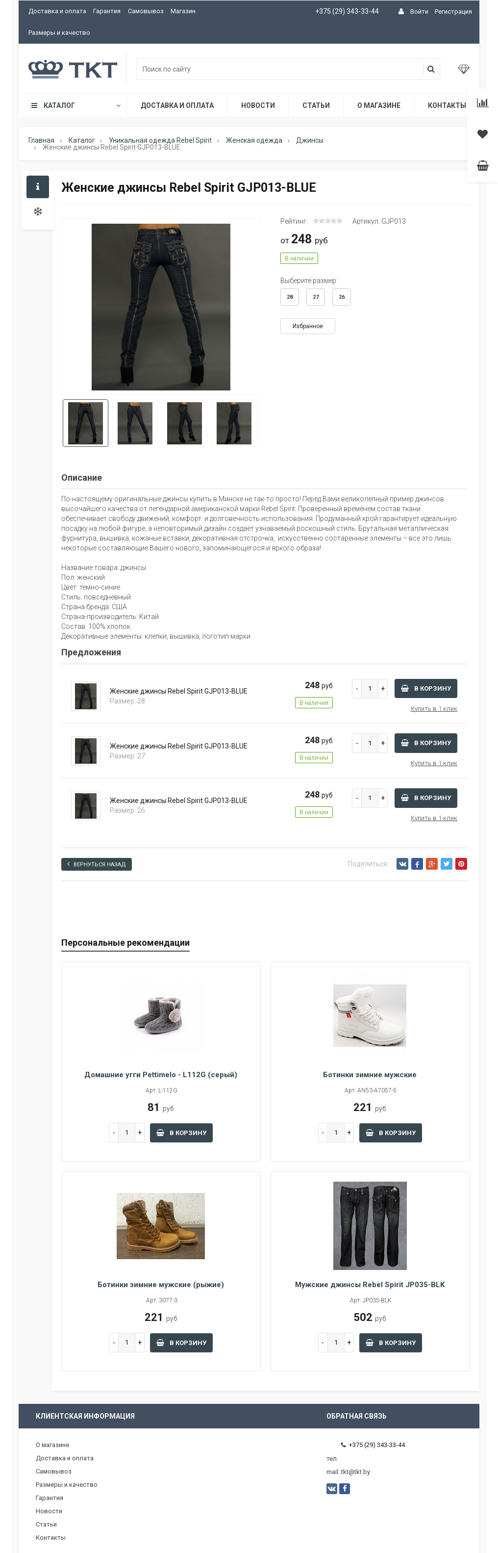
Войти (419, 11)
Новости (258, 105)
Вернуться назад (96, 864)
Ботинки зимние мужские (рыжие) (161, 1284)
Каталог (75, 105)
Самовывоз (146, 11)
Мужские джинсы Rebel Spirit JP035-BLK (370, 1284)
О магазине (378, 105)
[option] (161, 306)
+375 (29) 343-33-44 (347, 11)
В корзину (426, 688)
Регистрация (453, 11)
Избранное (308, 326)
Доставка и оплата (57, 11)
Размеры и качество (59, 32)
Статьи (316, 105)
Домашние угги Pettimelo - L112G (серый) (160, 1074)
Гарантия (107, 11)
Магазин (183, 11)
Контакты (447, 105)
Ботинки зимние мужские (370, 1074)
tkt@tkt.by (355, 1471)
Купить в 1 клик (434, 708)
